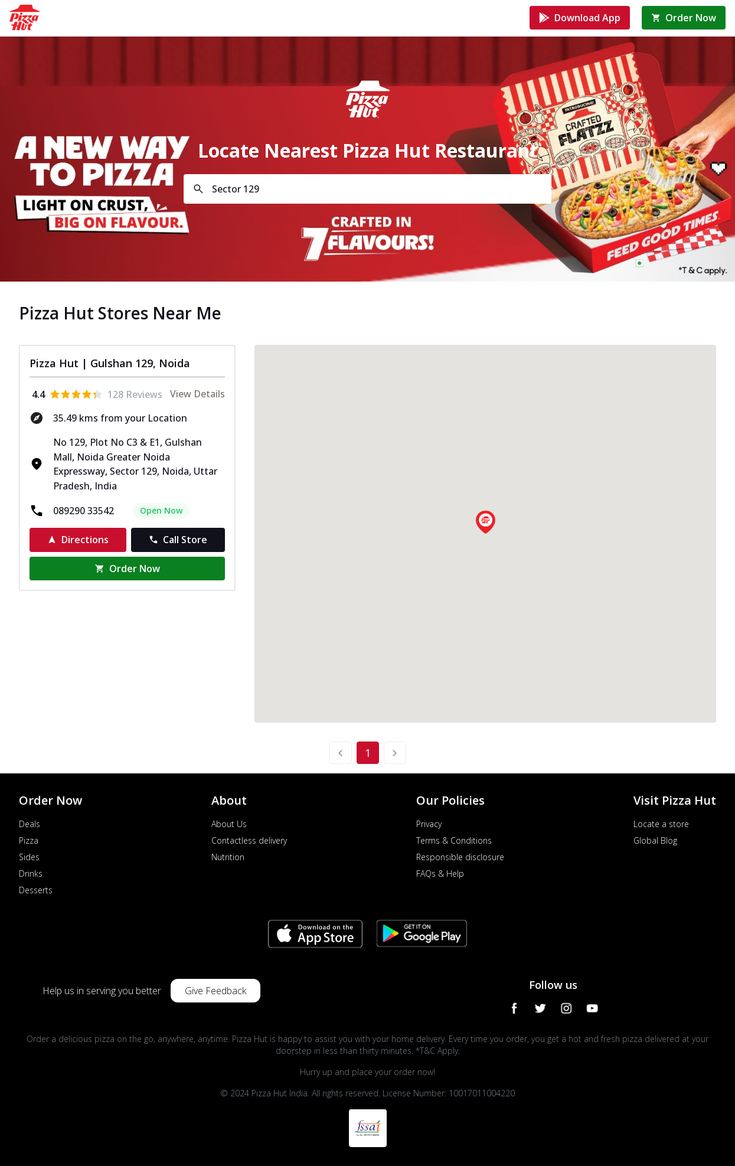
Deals (29, 823)
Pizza (28, 840)
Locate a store (661, 823)
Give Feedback (215, 990)
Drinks (31, 873)
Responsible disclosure (460, 857)
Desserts (36, 890)
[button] (485, 522)
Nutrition (227, 857)
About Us (229, 823)
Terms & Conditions (454, 840)
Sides (29, 857)
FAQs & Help (440, 873)
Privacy (429, 823)
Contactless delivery (249, 840)
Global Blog (655, 840)
